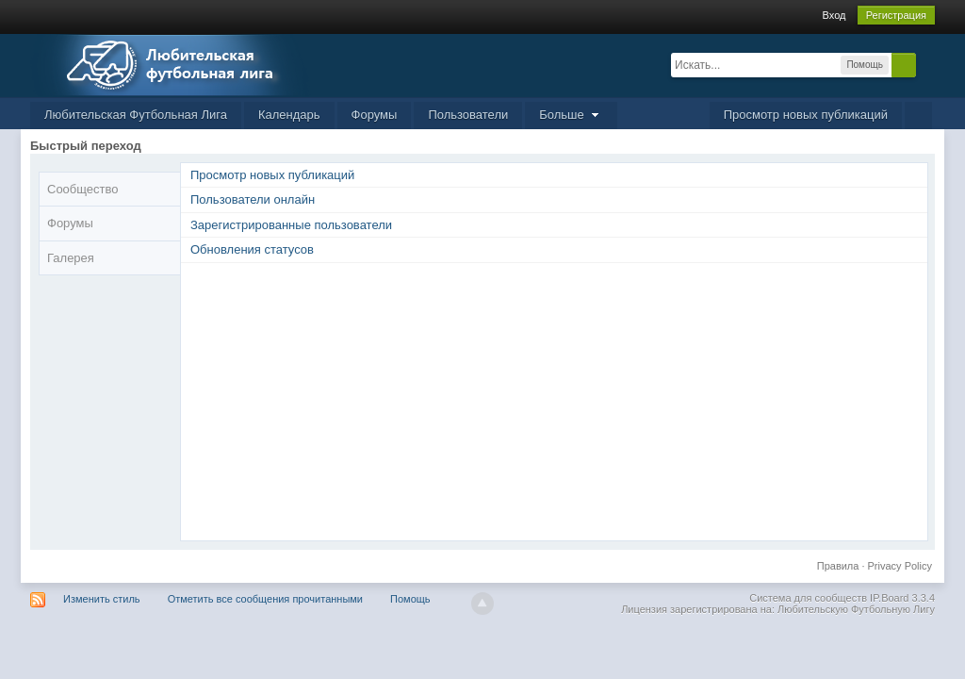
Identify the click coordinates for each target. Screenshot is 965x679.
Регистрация (896, 15)
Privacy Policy (900, 565)
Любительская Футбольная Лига (135, 115)
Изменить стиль (101, 598)
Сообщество (83, 189)
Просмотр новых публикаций (806, 115)
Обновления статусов (252, 249)
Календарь (289, 115)
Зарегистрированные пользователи (291, 225)
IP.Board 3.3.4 (902, 598)
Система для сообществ (808, 598)
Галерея (70, 258)
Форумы (375, 115)
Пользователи (468, 115)
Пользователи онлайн (252, 199)
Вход (834, 15)
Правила (838, 565)
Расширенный (927, 64)
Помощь (410, 598)
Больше (571, 115)
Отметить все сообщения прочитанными (265, 598)
